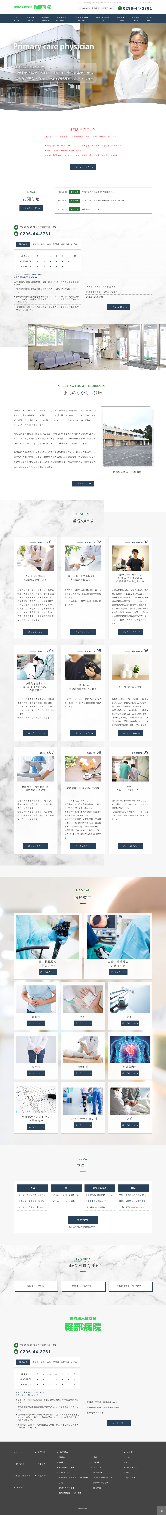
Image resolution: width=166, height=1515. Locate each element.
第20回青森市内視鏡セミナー (99, 1207)
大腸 (32, 1188)
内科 (61, 1462)
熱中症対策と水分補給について (83, 1227)
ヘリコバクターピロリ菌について (67, 1201)
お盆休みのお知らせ (90, 209)
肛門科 (96, 1462)
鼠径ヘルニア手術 (67, 1488)
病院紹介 (30, 18)
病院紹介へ (83, 483)
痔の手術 (97, 1488)
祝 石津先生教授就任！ (133, 1207)
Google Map (118, 307)
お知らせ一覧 (31, 208)
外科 (95, 1457)
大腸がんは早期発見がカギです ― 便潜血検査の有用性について (47, 1201)
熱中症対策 (83, 1220)
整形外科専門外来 (67, 1467)
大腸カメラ (64, 1472)
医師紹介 (20, 1464)
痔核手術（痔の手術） (83, 1286)
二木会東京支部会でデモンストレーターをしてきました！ (112, 1201)
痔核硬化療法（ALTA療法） (130, 1286)
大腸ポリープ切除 (35, 1286)
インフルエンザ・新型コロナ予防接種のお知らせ (103, 201)
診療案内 (45, 18)
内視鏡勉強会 (100, 1188)
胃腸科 (62, 1457)
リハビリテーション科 (103, 1478)
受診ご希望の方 (103, 18)
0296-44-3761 (35, 234)
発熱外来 (121, 18)
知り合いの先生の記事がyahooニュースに (37, 1207)
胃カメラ (97, 1467)
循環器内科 (98, 1472)
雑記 (133, 1188)
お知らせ (135, 18)
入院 (61, 1483)
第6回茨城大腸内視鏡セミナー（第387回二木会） (108, 1195)
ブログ (149, 18)
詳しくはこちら (83, 167)
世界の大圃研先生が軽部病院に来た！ (136, 1201)
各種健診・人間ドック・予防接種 (73, 1478)
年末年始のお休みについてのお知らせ (98, 192)
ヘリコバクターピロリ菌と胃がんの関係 (70, 1195)
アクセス (42, 1464)
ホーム (17, 18)
